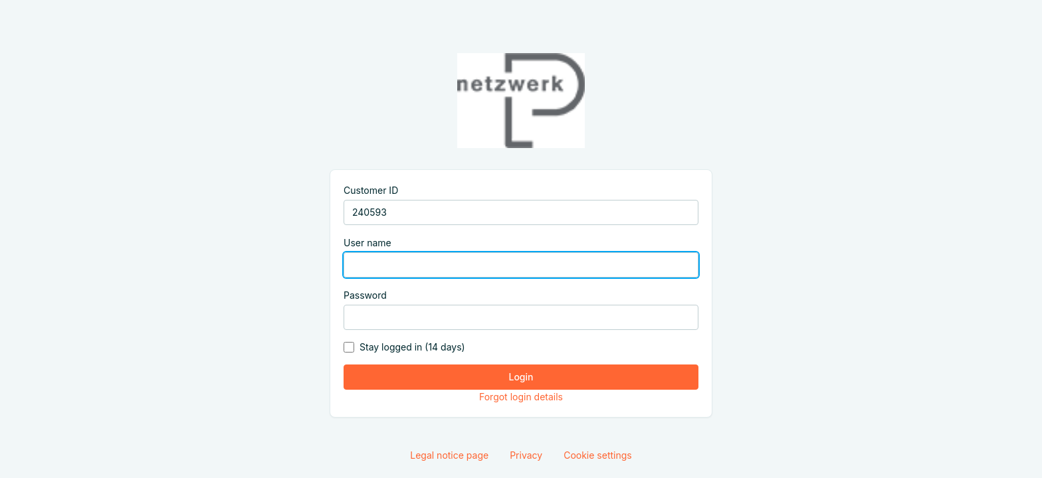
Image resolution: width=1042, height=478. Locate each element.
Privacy (526, 455)
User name (367, 242)
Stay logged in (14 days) (412, 347)
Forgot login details (521, 396)
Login (521, 376)
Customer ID (371, 190)
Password (365, 295)
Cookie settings (598, 455)
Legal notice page (449, 455)
